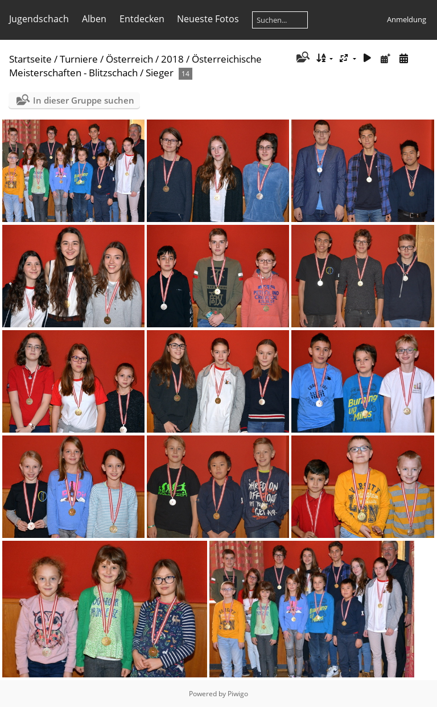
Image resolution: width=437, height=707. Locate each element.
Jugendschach (39, 19)
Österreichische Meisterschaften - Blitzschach (135, 65)
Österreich (129, 58)
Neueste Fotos (208, 19)
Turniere (79, 58)
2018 (172, 58)
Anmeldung (406, 19)
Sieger (160, 72)
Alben (94, 19)
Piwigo (238, 693)
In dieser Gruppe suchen (83, 100)
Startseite (30, 58)
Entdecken (141, 19)
